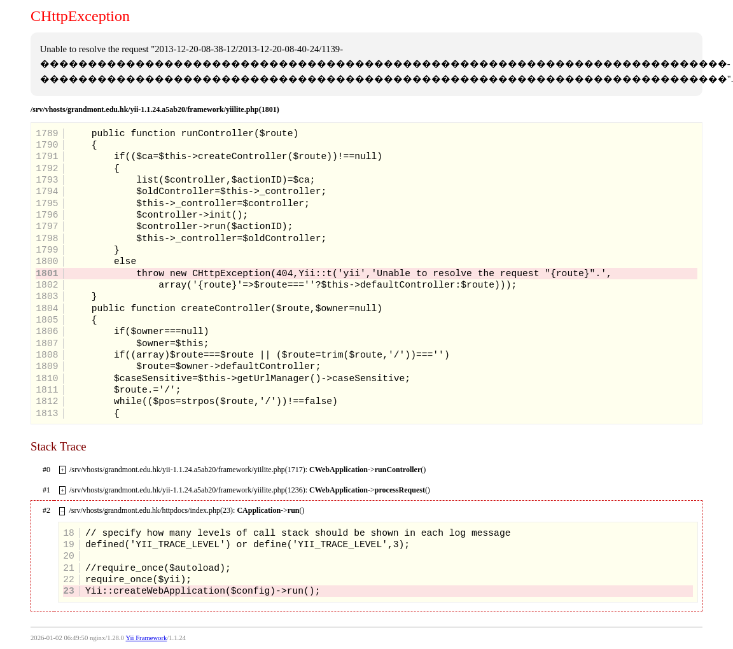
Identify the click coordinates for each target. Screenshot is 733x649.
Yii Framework (146, 637)
